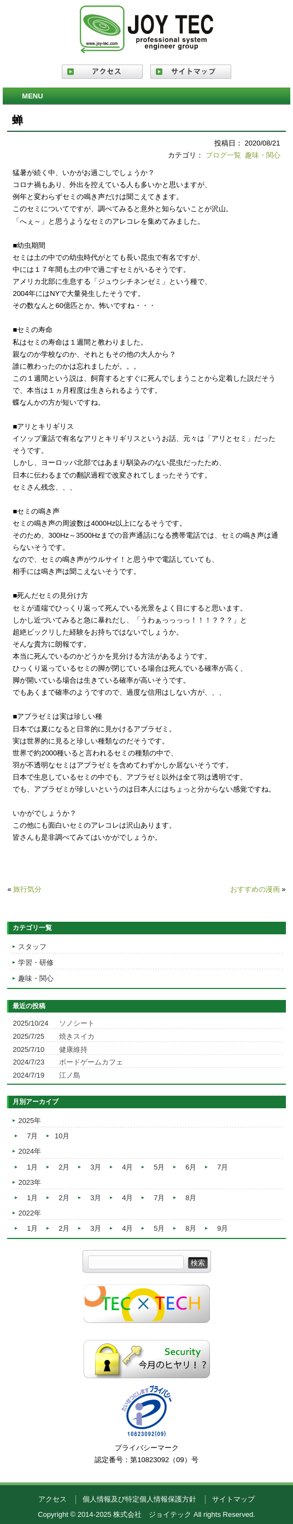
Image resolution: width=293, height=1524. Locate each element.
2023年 (29, 1182)
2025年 (29, 1120)
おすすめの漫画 (255, 889)
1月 (32, 1167)
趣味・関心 (262, 155)
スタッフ (32, 947)
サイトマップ (233, 1499)
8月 (190, 1198)
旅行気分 (27, 889)
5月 (159, 1167)
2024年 (29, 1151)
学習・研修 (36, 962)
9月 (222, 1228)
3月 (95, 1167)
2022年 (29, 1213)
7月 (32, 1136)
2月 (63, 1167)
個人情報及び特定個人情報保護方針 (139, 1499)
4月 (127, 1167)
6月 (190, 1167)
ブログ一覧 (223, 155)
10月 (62, 1136)
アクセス (52, 1499)
